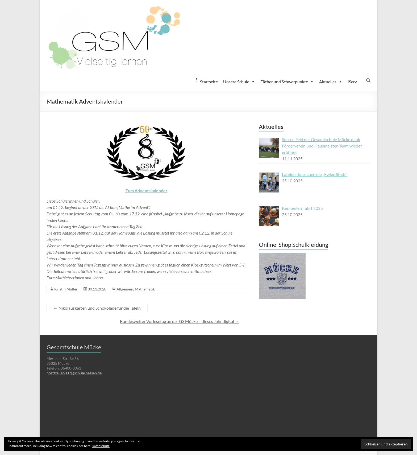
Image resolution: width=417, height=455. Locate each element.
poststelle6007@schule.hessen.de (74, 373)
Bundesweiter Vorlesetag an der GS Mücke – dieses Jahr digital (179, 321)
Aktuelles (330, 81)
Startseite (209, 81)
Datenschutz (101, 446)
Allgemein (124, 289)
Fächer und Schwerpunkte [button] (287, 81)
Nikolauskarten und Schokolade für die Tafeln (97, 307)
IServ (352, 81)
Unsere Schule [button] (239, 81)
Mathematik (145, 289)
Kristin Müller (66, 289)
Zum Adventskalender (146, 190)
